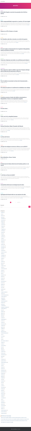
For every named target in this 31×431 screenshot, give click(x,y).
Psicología (2, 58)
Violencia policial (3, 411)
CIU (1, 357)
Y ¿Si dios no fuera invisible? (8, 175)
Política (2, 356)
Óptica (2, 238)
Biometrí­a (2, 215)
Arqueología (2, 218)
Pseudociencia (3, 370)
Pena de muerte (4, 268)
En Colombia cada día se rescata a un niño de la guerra (14, 39)
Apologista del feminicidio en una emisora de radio (13, 194)
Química (2, 241)
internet (2, 293)
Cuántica (3, 235)
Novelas (2, 258)
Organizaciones (3, 331)
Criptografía (3, 299)
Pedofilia (2, 328)
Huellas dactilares (3, 308)
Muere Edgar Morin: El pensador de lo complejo (7, 422)
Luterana (2, 385)
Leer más (17, 42)
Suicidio (2, 390)
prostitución (2, 368)
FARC (2, 396)
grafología (2, 284)
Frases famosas (3, 281)
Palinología (3, 230)
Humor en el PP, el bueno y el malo (9, 31)
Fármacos (2, 278)
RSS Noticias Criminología (6, 415)
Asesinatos (2, 250)
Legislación (2, 311)
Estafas (2, 276)
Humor (2, 287)
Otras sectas (2, 387)
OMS (2, 339)
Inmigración (2, 302)
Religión (2, 376)
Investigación (3, 255)
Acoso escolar (3, 405)
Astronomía (2, 220)
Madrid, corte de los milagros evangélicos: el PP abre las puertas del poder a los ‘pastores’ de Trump (13, 417)
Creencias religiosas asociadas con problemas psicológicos (15, 60)
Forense (2, 322)
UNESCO (2, 342)
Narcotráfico (2, 256)
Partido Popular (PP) (3, 86)
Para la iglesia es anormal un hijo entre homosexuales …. (15, 81)
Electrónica (3, 236)
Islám (2, 382)
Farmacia (2, 232)
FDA (1, 337)
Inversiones (2, 304)
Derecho (2, 10)
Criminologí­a (2, 247)
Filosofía (2, 279)
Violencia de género (3, 410)
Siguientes (18, 202)
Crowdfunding (3, 305)
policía (2, 348)
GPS (1, 290)
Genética (3, 226)
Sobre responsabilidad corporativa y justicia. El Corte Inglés (15, 21)
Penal (2, 267)
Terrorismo (2, 393)
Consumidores (3, 68)
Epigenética (3, 229)
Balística (2, 253)
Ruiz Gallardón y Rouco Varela (8, 157)
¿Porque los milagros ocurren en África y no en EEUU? (14, 146)
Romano (2, 270)
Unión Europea (3, 345)
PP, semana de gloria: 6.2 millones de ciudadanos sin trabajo (15, 87)
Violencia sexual (3, 413)
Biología (2, 221)
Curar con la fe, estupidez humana (9, 116)
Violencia (2, 261)
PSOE (2, 365)
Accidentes (2, 212)
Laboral (2, 47)
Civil (1, 264)
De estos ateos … (4, 108)
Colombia (2, 244)
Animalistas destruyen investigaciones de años (12, 184)
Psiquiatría (2, 325)
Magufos (2, 145)
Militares (2, 408)
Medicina (2, 314)
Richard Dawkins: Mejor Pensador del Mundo (12, 126)
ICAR (1, 79)
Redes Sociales (3, 296)
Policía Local (2, 353)
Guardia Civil (3, 351)
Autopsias (2, 317)
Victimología (2, 402)
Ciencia (2, 135)
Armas (1, 162)
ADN (2, 227)
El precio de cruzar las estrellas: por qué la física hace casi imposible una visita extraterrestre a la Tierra (14, 420)
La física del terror (5, 136)
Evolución (3, 224)
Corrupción (2, 359)
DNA (1, 273)
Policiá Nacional (3, 354)
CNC (1, 334)
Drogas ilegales (3, 319)
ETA (1, 399)
